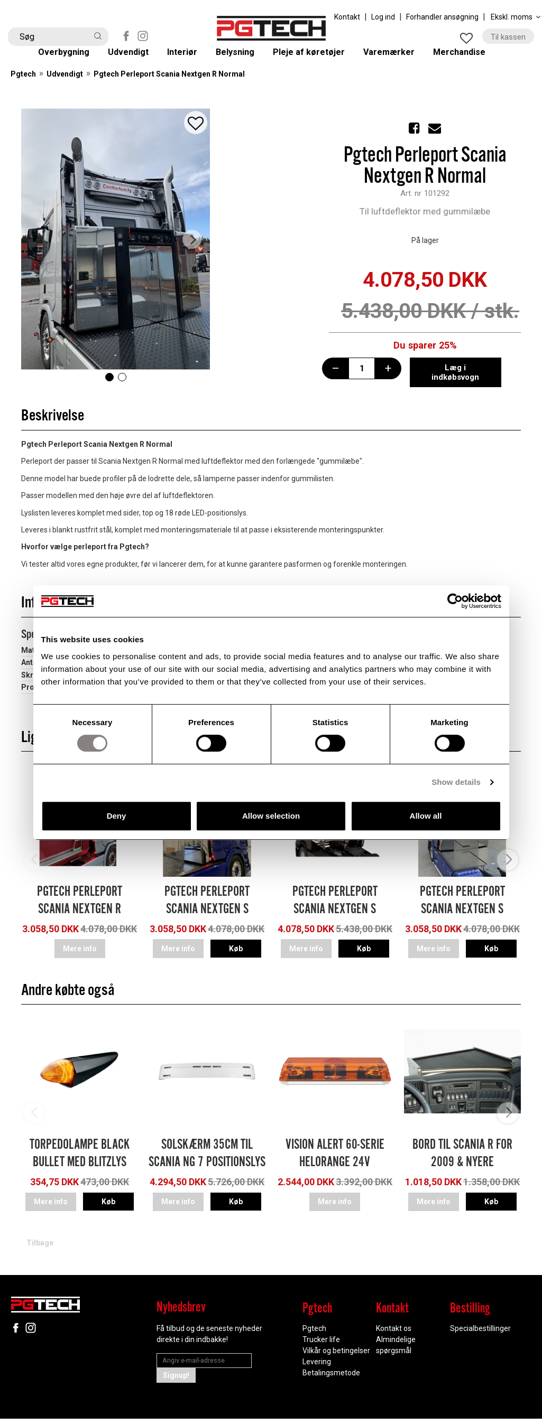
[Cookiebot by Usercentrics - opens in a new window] (455, 601)
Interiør (191, 58)
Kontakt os (393, 1335)
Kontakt (347, 17)
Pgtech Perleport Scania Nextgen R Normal (169, 90)
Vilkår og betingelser (336, 1357)
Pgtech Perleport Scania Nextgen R (79, 917)
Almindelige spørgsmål (396, 1352)
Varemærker (398, 58)
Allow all (426, 815)
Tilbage (39, 1249)
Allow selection (271, 815)
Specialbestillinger (480, 1335)
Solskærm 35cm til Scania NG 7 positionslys (207, 1165)
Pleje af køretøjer (318, 58)
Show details (456, 781)
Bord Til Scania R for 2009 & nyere (462, 1165)
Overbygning (72, 58)
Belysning (244, 58)
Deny (116, 815)
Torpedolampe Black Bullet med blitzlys (80, 1165)
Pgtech (23, 90)
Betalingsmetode (331, 1379)
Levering (316, 1368)
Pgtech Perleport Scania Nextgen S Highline (207, 925)
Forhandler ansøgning (442, 17)
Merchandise (469, 58)
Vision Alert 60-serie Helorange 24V (335, 1165)
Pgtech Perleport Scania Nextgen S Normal (462, 925)
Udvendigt (137, 58)
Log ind (383, 17)
